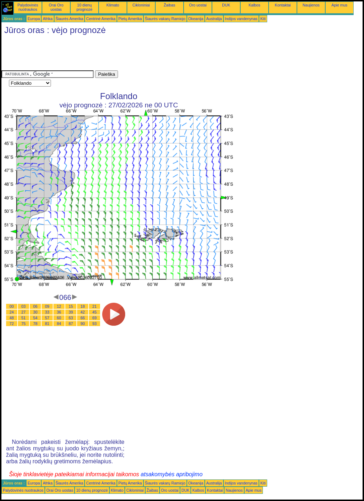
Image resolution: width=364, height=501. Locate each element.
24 (12, 312)
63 (71, 318)
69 (95, 318)
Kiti (263, 19)
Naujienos (311, 5)
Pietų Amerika (130, 19)
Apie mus (339, 5)
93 (95, 323)
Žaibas (169, 5)
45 (95, 312)
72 (12, 323)
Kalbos (254, 5)
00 (12, 306)
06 (35, 306)
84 (59, 323)
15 (71, 306)
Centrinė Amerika (100, 19)
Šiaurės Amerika (70, 19)
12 (59, 306)
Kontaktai (282, 5)
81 (47, 323)
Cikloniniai (141, 5)
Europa (34, 19)
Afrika (47, 19)
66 (83, 318)
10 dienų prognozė (84, 7)
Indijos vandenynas (241, 19)
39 (71, 312)
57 (47, 318)
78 (35, 323)
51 (24, 318)
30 (35, 312)
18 (83, 306)
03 (24, 306)
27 (24, 312)
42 (83, 312)
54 (35, 318)
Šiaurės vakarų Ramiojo (165, 19)
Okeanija (195, 19)
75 (24, 323)
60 (59, 318)
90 (83, 323)
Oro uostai (198, 5)
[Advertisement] (132, 54)
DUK (226, 5)
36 (59, 312)
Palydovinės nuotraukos (28, 7)
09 (47, 306)
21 (95, 306)
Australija (214, 19)
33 (47, 312)
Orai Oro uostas (56, 7)
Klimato (113, 5)
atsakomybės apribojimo (172, 474)
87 (71, 323)
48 (12, 318)
